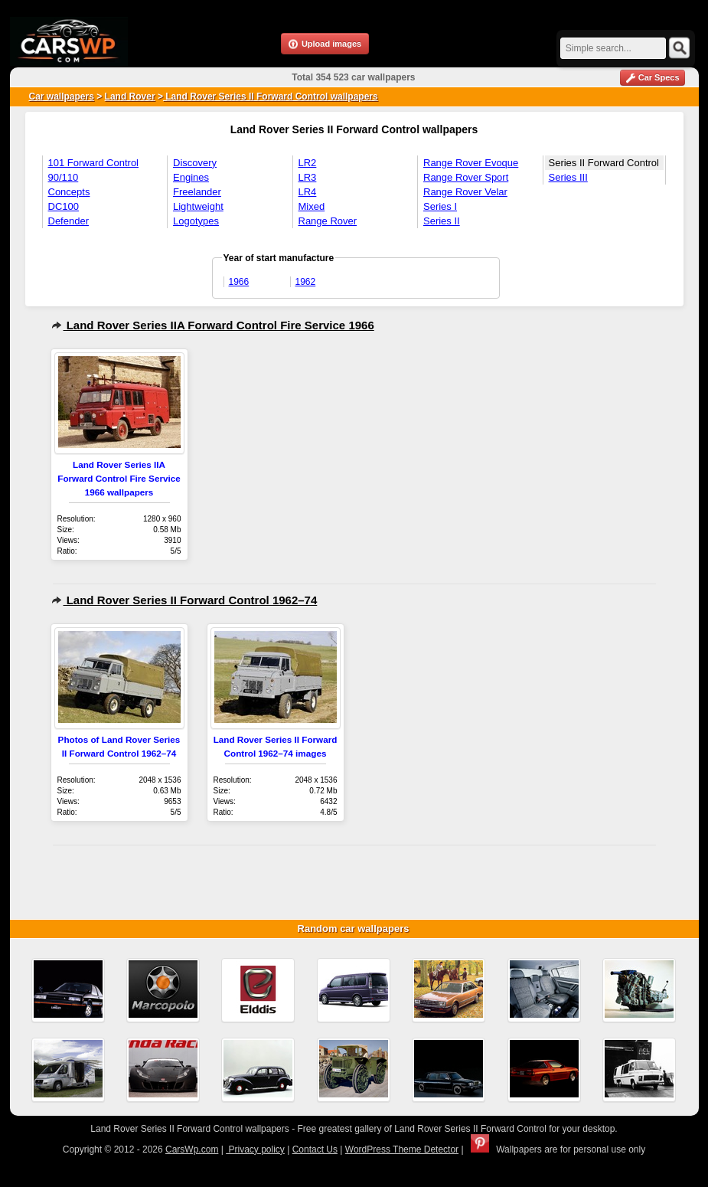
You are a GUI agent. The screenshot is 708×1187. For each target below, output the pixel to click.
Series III (568, 177)
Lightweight (198, 206)
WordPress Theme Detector (401, 1149)
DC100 (63, 206)
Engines (191, 177)
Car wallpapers (61, 96)
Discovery (195, 162)
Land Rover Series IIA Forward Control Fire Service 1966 (212, 325)
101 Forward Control (93, 162)
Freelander (197, 192)
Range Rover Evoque (470, 162)
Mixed (312, 206)
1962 (305, 281)
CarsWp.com (191, 1149)
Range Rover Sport (465, 177)
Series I (440, 206)
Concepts (69, 192)
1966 (239, 281)
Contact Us (315, 1149)
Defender (68, 221)
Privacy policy (255, 1149)
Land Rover (130, 96)
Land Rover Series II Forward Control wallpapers (270, 96)
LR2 (308, 162)
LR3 (308, 177)
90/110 (63, 177)
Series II (441, 221)
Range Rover (328, 221)
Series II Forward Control (604, 162)
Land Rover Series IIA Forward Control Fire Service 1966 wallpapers (118, 478)
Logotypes (196, 221)
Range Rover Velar (465, 192)
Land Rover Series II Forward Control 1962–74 (184, 600)
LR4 (308, 192)
